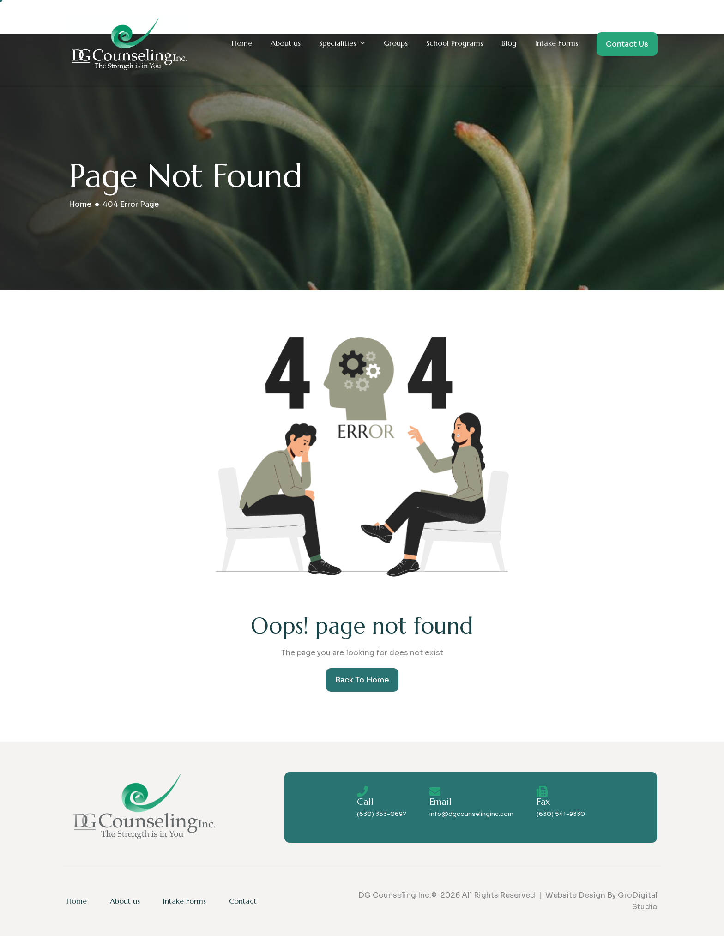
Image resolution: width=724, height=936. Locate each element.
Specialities (342, 43)
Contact (243, 901)
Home (242, 43)
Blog (509, 43)
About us (286, 43)
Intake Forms (556, 43)
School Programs (454, 43)
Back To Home (362, 680)
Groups (396, 43)
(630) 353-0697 (381, 814)
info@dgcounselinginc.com (471, 814)
